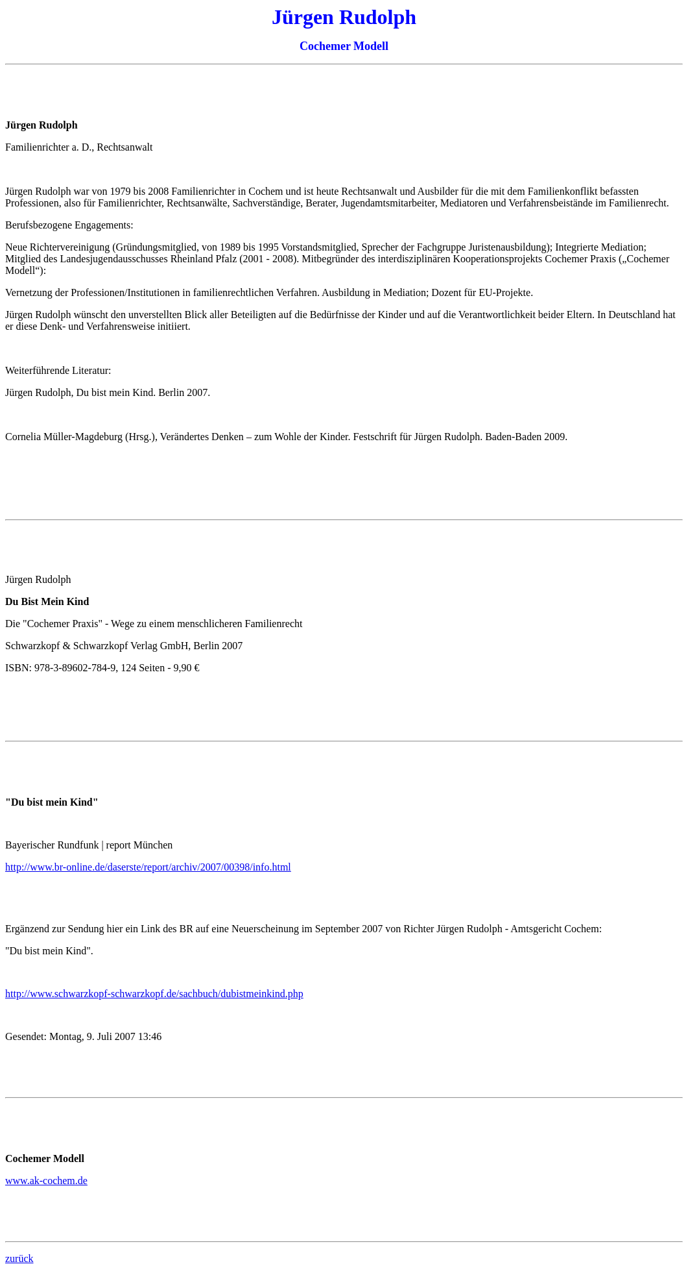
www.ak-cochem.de (46, 1180)
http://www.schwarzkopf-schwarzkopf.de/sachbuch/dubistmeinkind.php (154, 993)
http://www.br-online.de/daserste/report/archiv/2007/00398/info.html (148, 867)
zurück (19, 1258)
